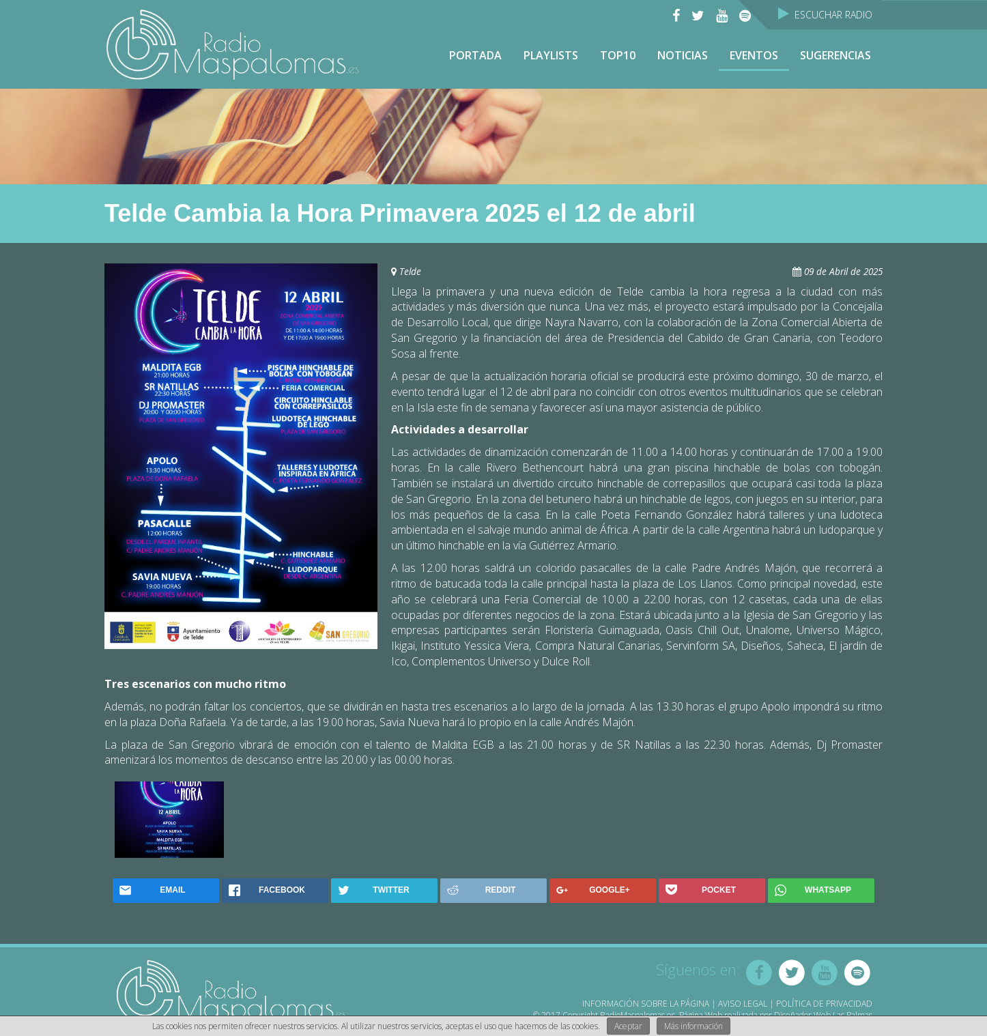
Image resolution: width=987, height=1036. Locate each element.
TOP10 (617, 55)
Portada (475, 55)
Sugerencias (835, 55)
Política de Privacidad (824, 1003)
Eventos (754, 55)
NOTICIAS (682, 55)
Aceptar (628, 1026)
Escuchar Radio (825, 14)
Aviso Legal (742, 1003)
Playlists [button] (551, 55)
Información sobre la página (645, 1003)
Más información (693, 1026)
